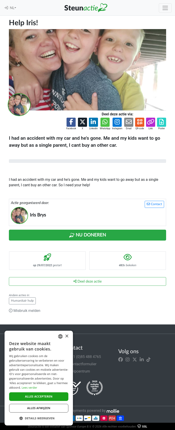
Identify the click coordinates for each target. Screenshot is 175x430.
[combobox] (60, 336)
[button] (71, 124)
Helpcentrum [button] (77, 371)
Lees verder (29, 388)
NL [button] (12, 8)
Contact (154, 204)
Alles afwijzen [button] (38, 408)
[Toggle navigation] (165, 7)
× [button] (66, 336)
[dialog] (39, 378)
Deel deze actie (87, 281)
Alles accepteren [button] (39, 396)
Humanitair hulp (22, 300)
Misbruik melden (24, 310)
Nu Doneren (87, 235)
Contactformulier (80, 364)
